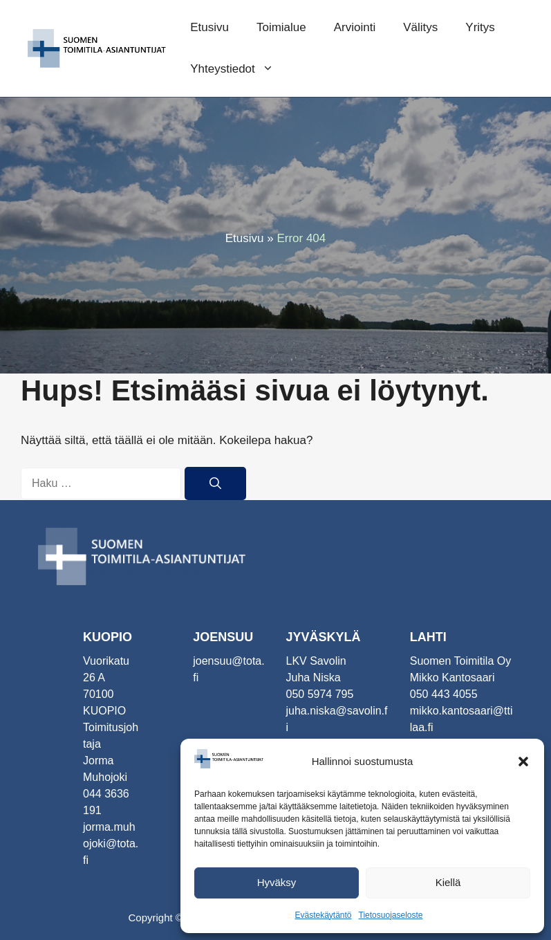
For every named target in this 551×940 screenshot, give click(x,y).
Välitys (420, 27)
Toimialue (281, 27)
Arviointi (354, 27)
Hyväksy (277, 882)
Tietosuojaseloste (391, 915)
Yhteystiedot (239, 69)
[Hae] (215, 483)
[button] (523, 761)
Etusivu (209, 27)
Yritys (480, 27)
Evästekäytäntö (323, 915)
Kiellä (448, 882)
